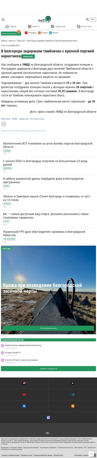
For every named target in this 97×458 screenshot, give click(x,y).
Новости (33, 26)
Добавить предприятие (48, 369)
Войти (93, 19)
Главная (10, 26)
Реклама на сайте (26, 455)
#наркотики (23, 119)
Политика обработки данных (43, 455)
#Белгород (5, 119)
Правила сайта (58, 455)
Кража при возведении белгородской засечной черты (42, 288)
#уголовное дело (37, 119)
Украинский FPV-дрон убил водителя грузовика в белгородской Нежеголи (44, 233)
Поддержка (78, 455)
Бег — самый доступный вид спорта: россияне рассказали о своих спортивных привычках (46, 215)
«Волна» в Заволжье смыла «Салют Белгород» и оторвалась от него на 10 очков (46, 198)
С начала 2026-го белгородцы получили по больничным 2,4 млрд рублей (45, 162)
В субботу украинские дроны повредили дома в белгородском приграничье (43, 180)
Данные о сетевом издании (10, 455)
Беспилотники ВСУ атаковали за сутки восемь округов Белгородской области (47, 145)
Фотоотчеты (84, 26)
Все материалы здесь (49, 328)
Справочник (58, 26)
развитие (86, 455)
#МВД (14, 119)
